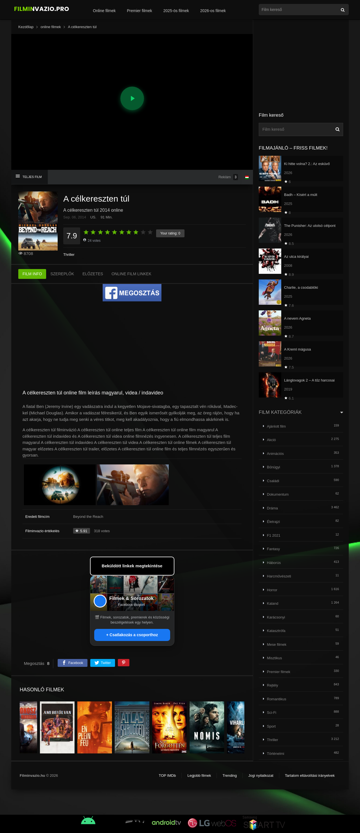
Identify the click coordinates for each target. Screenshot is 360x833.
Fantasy (273, 549)
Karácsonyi (276, 617)
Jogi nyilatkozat (260, 775)
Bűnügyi (273, 467)
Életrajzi (273, 522)
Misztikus (274, 658)
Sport (271, 726)
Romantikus (276, 699)
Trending (229, 775)
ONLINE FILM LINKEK (131, 274)
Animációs (275, 454)
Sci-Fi (271, 712)
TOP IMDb (167, 775)
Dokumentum (278, 494)
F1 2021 (273, 535)
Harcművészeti (279, 576)
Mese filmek (276, 644)
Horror (272, 590)
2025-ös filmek (176, 10)
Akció (271, 440)
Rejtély (272, 685)
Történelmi (275, 753)
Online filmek (104, 10)
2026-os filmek (213, 10)
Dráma (272, 508)
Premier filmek (139, 10)
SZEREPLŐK (62, 274)
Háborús (274, 563)
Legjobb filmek (199, 775)
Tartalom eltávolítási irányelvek (310, 775)
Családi (273, 481)
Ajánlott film (276, 426)
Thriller (69, 254)
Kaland (272, 603)
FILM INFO (32, 274)
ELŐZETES (92, 274)
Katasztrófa (276, 631)
